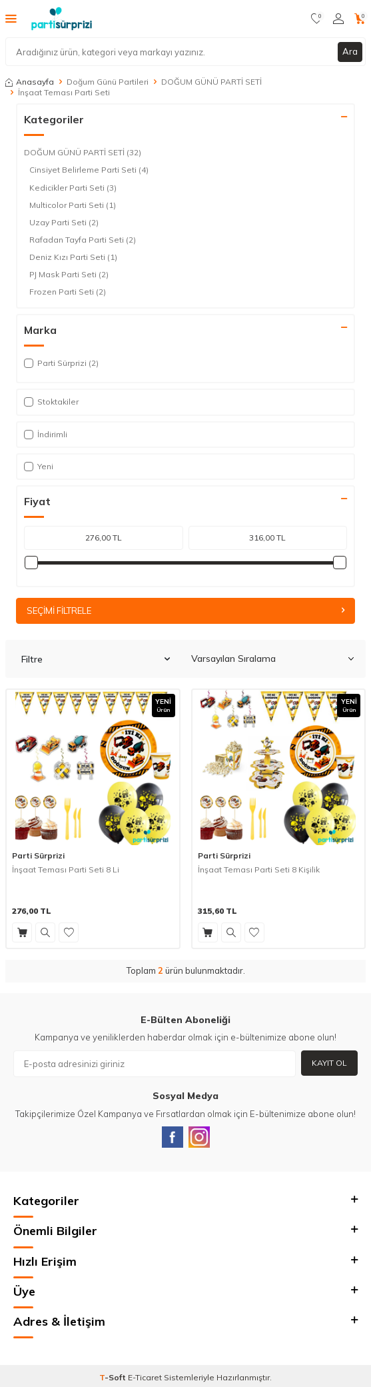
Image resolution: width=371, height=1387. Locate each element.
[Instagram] (199, 1137)
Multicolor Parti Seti (72, 205)
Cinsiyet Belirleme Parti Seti (89, 170)
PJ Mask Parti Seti (69, 274)
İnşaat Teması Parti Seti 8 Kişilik (259, 869)
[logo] (61, 18)
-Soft (113, 1377)
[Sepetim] (360, 18)
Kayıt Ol (329, 1063)
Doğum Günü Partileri (108, 82)
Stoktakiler (51, 402)
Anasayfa (29, 82)
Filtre (95, 659)
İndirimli (45, 434)
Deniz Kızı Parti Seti (73, 257)
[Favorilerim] (316, 18)
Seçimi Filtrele (185, 610)
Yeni (38, 466)
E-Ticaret (145, 1377)
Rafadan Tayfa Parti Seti (82, 240)
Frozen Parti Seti (67, 292)
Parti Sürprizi (38, 855)
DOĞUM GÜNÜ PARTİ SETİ (211, 82)
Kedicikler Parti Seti (73, 188)
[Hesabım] (338, 18)
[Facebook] (172, 1137)
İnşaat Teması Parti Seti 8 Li (65, 869)
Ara (350, 51)
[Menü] (11, 18)
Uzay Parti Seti (64, 222)
